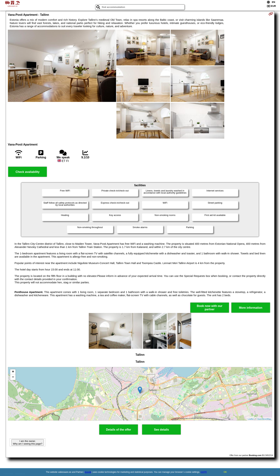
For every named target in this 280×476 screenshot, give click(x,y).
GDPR (204, 472)
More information (250, 307)
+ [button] (13, 372)
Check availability (27, 171)
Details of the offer (118, 429)
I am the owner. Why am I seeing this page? (27, 442)
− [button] (13, 377)
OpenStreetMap (264, 419)
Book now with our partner (209, 307)
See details (161, 429)
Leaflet (251, 419)
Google (87, 472)
